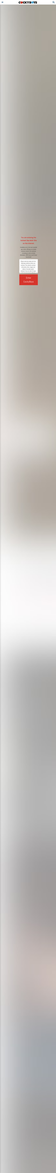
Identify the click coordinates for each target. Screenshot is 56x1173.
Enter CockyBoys (28, 279)
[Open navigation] (2, 2)
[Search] (53, 2)
